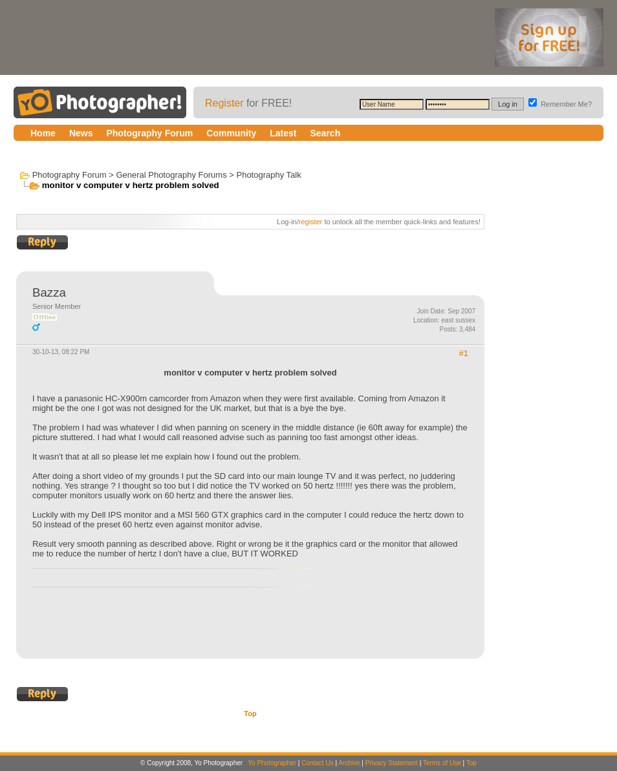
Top (250, 713)
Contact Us (317, 762)
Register (224, 103)
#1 (463, 353)
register (311, 222)
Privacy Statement (391, 762)
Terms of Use (442, 762)
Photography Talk (268, 175)
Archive (349, 762)
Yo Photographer (272, 762)
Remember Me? (560, 104)
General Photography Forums (171, 175)
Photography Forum (69, 175)
